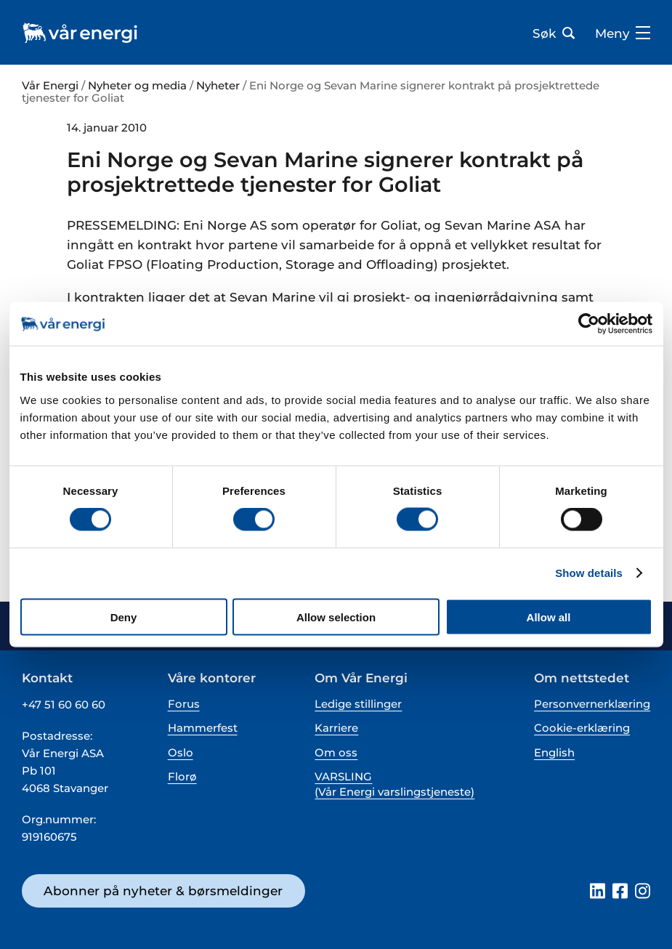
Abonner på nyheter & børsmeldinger (163, 890)
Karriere (336, 728)
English (554, 752)
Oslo (180, 752)
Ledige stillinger (358, 704)
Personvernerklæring (592, 704)
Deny (123, 616)
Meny (622, 33)
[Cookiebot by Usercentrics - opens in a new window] (588, 324)
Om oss (336, 752)
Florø (182, 776)
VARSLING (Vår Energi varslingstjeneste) (394, 784)
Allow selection (336, 616)
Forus (184, 704)
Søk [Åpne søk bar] (554, 33)
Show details (589, 573)
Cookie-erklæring (582, 728)
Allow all (549, 616)
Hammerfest (203, 728)
